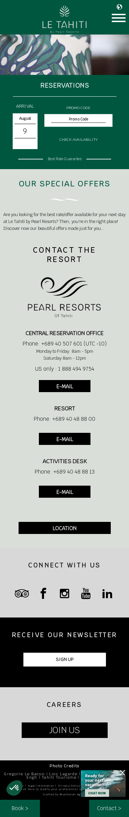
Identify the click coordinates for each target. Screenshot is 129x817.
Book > (20, 808)
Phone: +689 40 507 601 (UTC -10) (65, 343)
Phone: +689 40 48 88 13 (65, 471)
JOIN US (64, 730)
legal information (41, 785)
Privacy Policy (69, 785)
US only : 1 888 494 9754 (64, 369)
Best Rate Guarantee (64, 158)
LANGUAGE (121, 7)
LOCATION (64, 528)
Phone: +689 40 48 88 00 (64, 419)
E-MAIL (64, 386)
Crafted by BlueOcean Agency (65, 794)
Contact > (109, 808)
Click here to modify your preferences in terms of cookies (64, 789)
